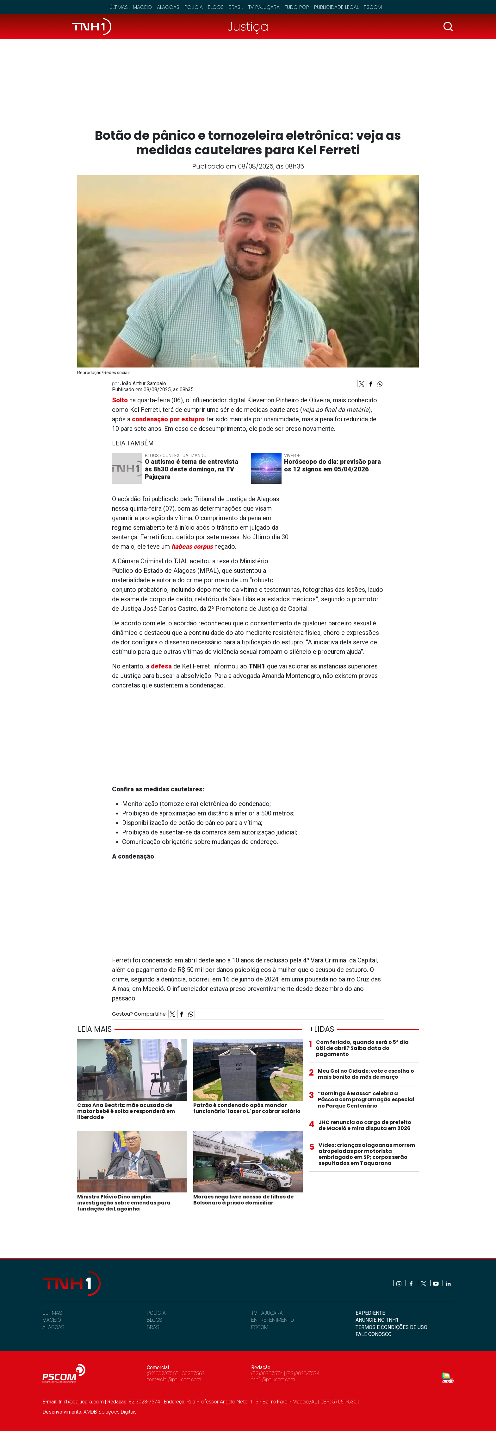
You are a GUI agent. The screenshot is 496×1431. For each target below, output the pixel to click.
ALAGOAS (53, 1327)
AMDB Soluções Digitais (110, 1412)
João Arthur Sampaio (143, 383)
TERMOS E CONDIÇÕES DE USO (391, 1327)
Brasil (236, 7)
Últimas (118, 7)
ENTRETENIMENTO (272, 1320)
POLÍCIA (156, 1313)
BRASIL (155, 1327)
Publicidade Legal (336, 7)
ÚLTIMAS (52, 1313)
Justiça (248, 26)
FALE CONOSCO (374, 1334)
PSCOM (259, 1327)
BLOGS (154, 1320)
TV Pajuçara (264, 7)
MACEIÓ (51, 1320)
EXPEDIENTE (370, 1313)
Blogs (216, 7)
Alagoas (168, 7)
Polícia (193, 7)
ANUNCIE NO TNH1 (377, 1320)
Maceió (142, 7)
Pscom (373, 7)
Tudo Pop (297, 7)
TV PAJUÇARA (267, 1313)
